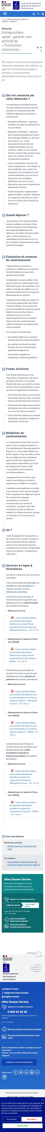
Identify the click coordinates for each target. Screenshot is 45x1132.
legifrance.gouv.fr (35, 969)
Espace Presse (10, 988)
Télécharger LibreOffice (16, 591)
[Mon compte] (43, 13)
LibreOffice (27, 585)
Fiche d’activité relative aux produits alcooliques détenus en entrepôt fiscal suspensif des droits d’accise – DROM (24, 655)
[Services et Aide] (34, 13)
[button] (38, 47)
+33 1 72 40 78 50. (10, 913)
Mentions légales (12, 1097)
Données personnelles (26, 1097)
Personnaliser (12, 1119)
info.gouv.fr (37, 965)
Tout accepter (22, 1126)
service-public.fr (36, 967)
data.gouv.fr (37, 971)
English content (10, 996)
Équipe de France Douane (15, 992)
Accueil (4, 19)
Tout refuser (32, 1119)
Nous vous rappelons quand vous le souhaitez (19, 919)
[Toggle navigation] (5, 13)
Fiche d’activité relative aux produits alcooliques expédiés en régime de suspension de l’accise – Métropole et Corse (23, 777)
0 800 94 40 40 (13, 905)
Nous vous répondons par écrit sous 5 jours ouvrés (20, 925)
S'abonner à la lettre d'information (19, 1062)
